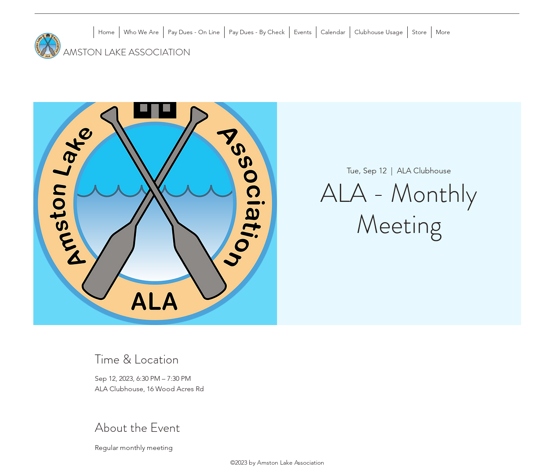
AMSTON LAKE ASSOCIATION (126, 52)
